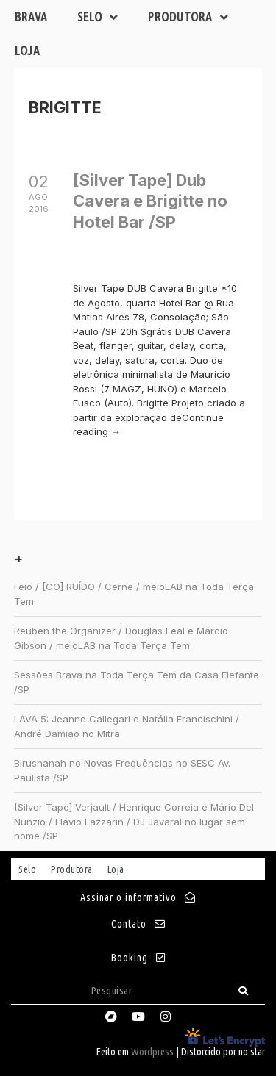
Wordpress (152, 1052)
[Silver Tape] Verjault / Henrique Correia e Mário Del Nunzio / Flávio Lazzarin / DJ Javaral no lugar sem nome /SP (134, 821)
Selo (97, 17)
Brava (31, 17)
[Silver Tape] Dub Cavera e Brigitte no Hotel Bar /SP (150, 201)
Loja (27, 50)
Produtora (188, 17)
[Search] (243, 991)
